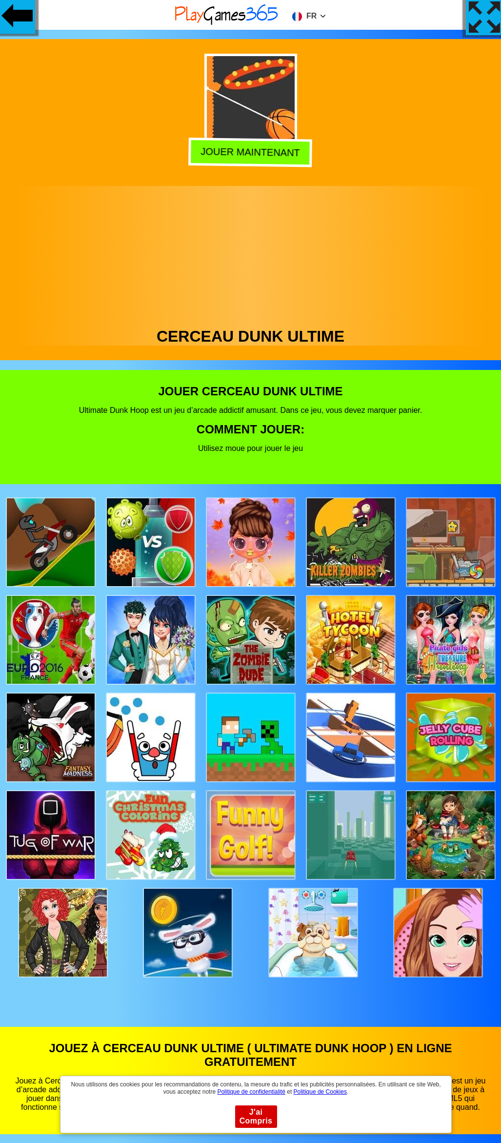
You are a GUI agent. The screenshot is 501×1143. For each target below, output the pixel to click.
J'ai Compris (256, 1116)
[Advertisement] (251, 254)
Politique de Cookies (320, 1091)
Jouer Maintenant (251, 151)
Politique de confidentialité (251, 1091)
